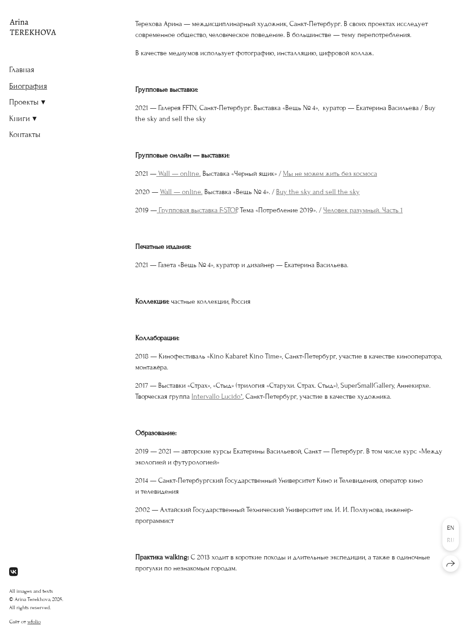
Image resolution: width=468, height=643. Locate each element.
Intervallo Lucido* (217, 396)
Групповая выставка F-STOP (197, 210)
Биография (28, 86)
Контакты (25, 134)
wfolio (34, 621)
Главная (21, 69)
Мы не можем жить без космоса (330, 173)
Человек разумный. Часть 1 (363, 210)
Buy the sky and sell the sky (318, 192)
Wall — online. (178, 173)
